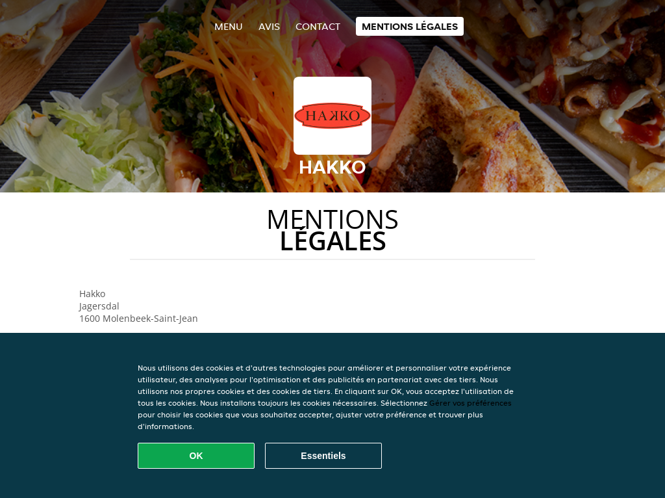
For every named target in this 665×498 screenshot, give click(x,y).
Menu (228, 26)
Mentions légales (410, 26)
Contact (317, 26)
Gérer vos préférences (470, 403)
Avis (269, 26)
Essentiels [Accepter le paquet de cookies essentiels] (323, 456)
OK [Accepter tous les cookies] (196, 456)
